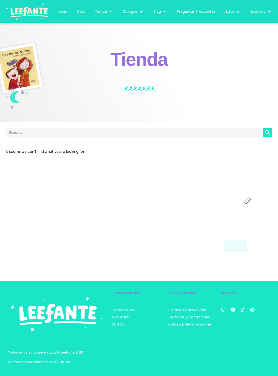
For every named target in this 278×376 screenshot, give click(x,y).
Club (81, 11)
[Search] (267, 132)
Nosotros (260, 12)
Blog (160, 12)
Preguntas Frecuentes (196, 11)
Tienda (104, 12)
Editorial (233, 11)
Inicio (62, 11)
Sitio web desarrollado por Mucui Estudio (39, 362)
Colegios (133, 12)
